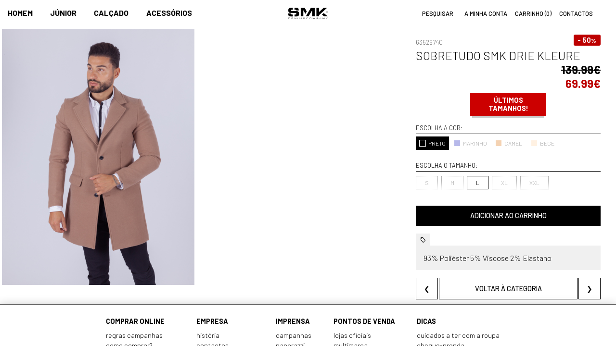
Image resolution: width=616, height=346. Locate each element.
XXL (534, 182)
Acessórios (169, 12)
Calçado (111, 12)
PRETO (432, 143)
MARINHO (470, 143)
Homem (20, 12)
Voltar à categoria (508, 288)
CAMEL (508, 143)
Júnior (63, 12)
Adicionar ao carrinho (508, 215)
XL (504, 182)
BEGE (542, 143)
